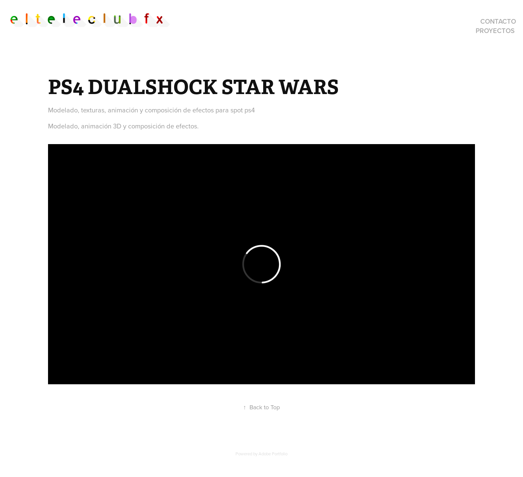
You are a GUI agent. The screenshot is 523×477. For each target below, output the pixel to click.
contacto (498, 21)
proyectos (495, 30)
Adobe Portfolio (273, 454)
